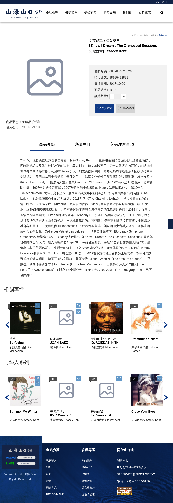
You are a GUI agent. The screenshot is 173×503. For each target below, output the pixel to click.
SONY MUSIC (32, 127)
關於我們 (122, 460)
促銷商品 (90, 13)
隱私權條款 (88, 487)
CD (140, 35)
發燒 (146, 35)
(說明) (36, 122)
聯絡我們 (86, 467)
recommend (55, 494)
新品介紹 (109, 13)
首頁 (134, 35)
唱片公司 (12, 127)
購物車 (85, 474)
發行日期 (100, 83)
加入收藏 (107, 108)
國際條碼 (100, 71)
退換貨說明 (88, 494)
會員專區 (145, 13)
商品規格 (100, 90)
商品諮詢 (128, 108)
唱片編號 (100, 77)
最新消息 (71, 13)
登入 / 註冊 (161, 2)
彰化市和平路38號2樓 (131, 467)
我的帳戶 (86, 460)
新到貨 (127, 13)
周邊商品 (51, 487)
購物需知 (86, 481)
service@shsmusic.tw (136, 474)
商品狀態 (12, 122)
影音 (48, 481)
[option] (45, 77)
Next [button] (166, 324)
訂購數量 (100, 96)
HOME (24, 14)
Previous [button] (7, 324)
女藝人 (153, 35)
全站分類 (52, 13)
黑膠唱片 (51, 460)
